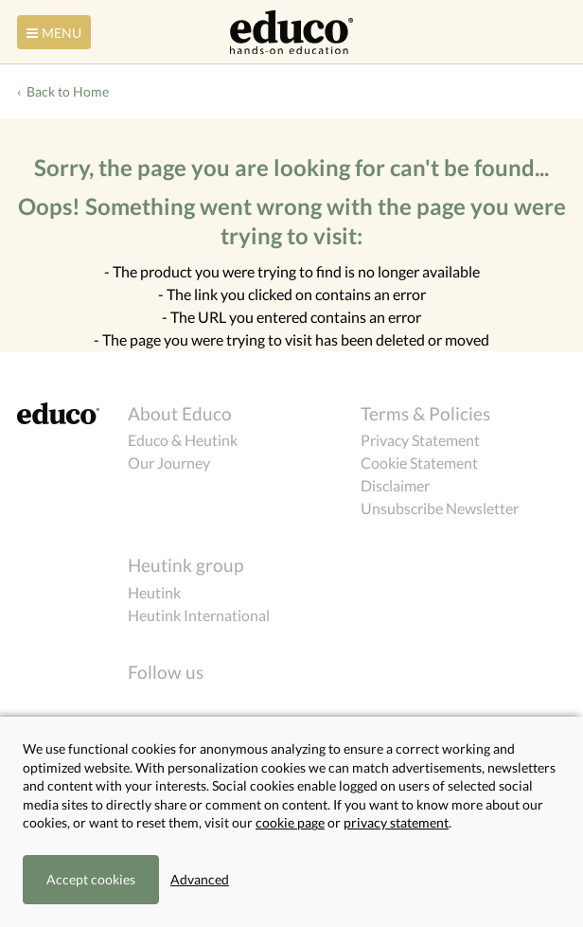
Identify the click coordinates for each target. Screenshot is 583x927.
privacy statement (396, 822)
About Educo (180, 413)
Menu (52, 33)
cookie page (290, 822)
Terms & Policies (425, 413)
